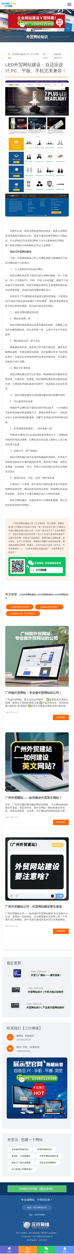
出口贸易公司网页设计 (22, 1169)
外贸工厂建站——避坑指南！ (46, 975)
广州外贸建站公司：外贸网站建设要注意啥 (33, 906)
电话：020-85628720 (37, 1207)
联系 (65, 1250)
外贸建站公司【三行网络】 (23, 613)
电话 (27, 1250)
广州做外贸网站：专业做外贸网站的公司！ (33, 692)
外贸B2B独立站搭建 (19, 607)
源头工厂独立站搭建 (21, 1162)
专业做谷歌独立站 (20, 1149)
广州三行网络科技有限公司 (42, 1236)
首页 (9, 1250)
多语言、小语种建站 (21, 1156)
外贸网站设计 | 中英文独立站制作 (45, 992)
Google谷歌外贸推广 (49, 607)
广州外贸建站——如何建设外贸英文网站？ (33, 797)
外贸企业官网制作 (48, 1162)
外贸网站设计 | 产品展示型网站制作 (45, 1007)
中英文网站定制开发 (49, 1156)
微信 (46, 1250)
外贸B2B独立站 (44, 1149)
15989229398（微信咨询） (37, 1188)
